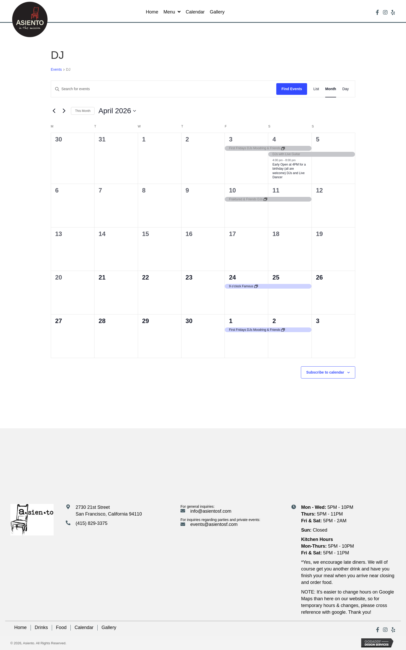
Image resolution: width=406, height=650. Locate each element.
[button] (377, 12)
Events (56, 69)
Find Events (291, 89)
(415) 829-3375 (91, 523)
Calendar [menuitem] (84, 627)
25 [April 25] (275, 277)
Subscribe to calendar (325, 372)
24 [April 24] (232, 277)
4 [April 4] (274, 139)
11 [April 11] (275, 190)
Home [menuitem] (20, 627)
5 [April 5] (317, 139)
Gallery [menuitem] (109, 627)
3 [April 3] (230, 139)
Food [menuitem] (61, 627)
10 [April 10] (232, 190)
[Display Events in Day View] (345, 89)
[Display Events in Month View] (330, 89)
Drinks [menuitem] (41, 627)
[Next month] (64, 111)
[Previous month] (54, 111)
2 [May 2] (274, 320)
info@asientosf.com (210, 511)
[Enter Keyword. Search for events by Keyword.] (163, 89)
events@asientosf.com (213, 524)
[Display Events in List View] (316, 89)
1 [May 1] (230, 320)
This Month (82, 111)
